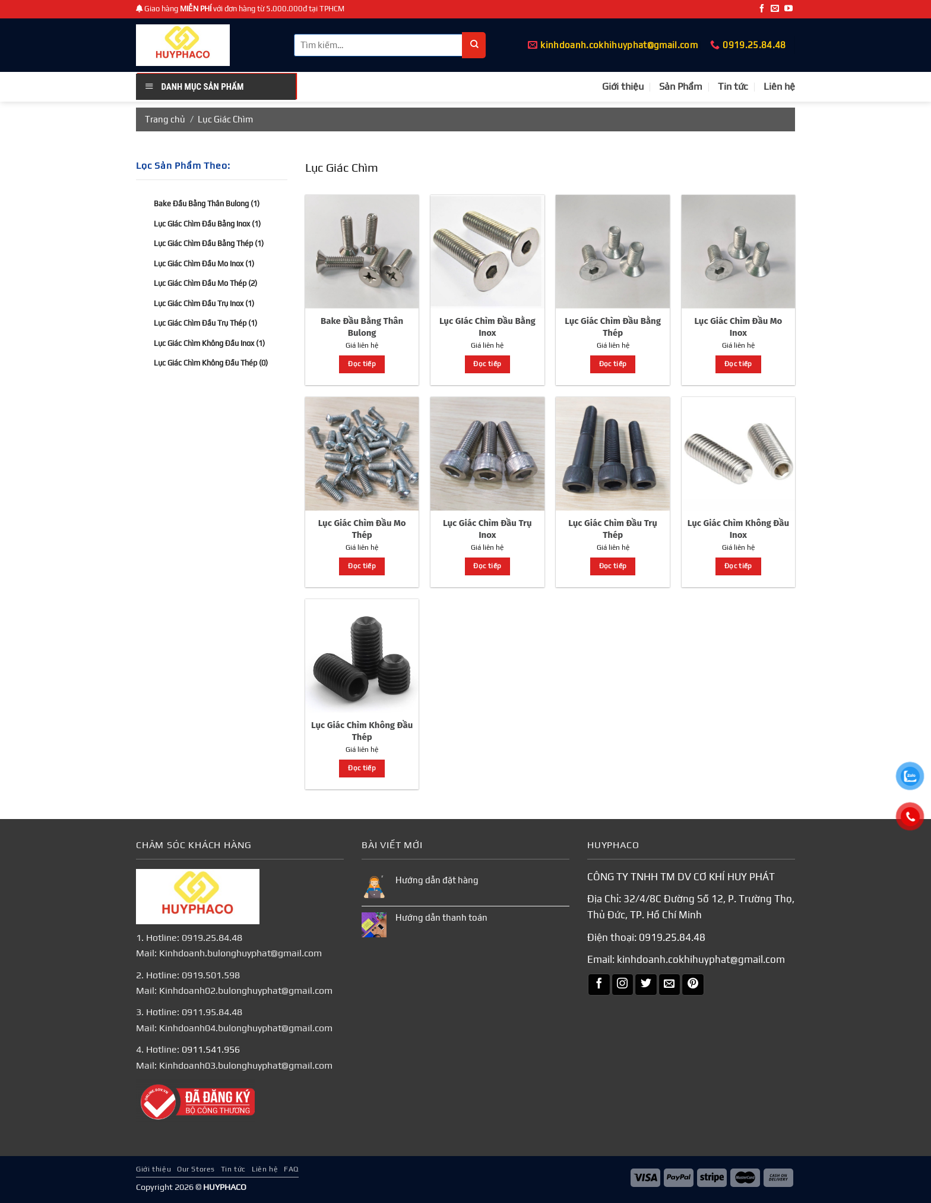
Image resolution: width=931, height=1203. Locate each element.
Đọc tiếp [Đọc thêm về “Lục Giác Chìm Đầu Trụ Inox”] (487, 566)
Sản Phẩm (680, 86)
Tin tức (733, 86)
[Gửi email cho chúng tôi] (775, 9)
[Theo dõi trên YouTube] (788, 9)
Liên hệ (779, 86)
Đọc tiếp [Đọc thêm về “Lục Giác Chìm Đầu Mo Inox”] (738, 364)
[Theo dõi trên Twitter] (646, 985)
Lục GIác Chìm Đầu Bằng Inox (207, 223)
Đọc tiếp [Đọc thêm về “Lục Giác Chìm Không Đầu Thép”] (362, 768)
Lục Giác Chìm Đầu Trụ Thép (205, 323)
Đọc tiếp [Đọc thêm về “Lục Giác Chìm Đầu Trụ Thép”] (613, 566)
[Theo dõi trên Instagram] (623, 985)
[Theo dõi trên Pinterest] (693, 985)
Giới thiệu (623, 86)
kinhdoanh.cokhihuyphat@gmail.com (701, 959)
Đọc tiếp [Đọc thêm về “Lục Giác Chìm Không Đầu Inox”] (738, 566)
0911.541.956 (211, 1049)
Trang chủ (165, 119)
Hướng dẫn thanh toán (441, 917)
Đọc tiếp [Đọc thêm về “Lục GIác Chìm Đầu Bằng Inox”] (487, 364)
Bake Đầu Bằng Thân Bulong (206, 203)
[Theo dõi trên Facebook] (762, 9)
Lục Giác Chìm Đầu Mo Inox (204, 263)
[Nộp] (474, 45)
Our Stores (196, 1169)
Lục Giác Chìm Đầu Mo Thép (205, 283)
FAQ (291, 1169)
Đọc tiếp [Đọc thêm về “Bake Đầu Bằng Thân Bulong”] (362, 364)
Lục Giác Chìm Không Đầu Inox (209, 342)
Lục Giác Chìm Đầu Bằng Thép (209, 243)
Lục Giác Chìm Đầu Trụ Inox (204, 302)
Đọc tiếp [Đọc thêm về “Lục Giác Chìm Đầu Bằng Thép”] (613, 364)
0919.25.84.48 (672, 937)
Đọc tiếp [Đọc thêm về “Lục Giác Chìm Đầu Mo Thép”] (362, 566)
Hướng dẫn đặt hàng (437, 880)
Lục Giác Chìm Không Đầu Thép (211, 362)
